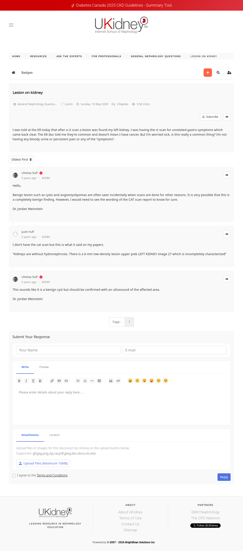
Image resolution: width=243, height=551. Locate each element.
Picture (59, 380)
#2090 (46, 282)
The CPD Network (205, 518)
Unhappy (158, 380)
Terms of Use (130, 518)
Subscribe (210, 117)
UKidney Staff (29, 173)
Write (25, 367)
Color (40, 380)
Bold (19, 380)
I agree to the (42, 475)
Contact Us (130, 524)
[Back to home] (121, 25)
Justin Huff (27, 232)
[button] (11, 25)
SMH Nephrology (205, 512)
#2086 (46, 178)
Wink (165, 380)
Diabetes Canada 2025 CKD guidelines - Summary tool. (124, 5)
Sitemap (130, 530)
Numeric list (85, 380)
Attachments (30, 435)
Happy (130, 380)
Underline (33, 380)
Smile (137, 380)
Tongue (151, 380)
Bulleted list (78, 380)
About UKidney (130, 512)
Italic (26, 380)
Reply (224, 477)
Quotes (111, 380)
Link (52, 380)
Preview (44, 367)
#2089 (46, 237)
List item (92, 380)
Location (54, 435)
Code (118, 380)
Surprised (144, 380)
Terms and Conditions (52, 475)
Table (99, 380)
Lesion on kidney (28, 93)
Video (66, 380)
